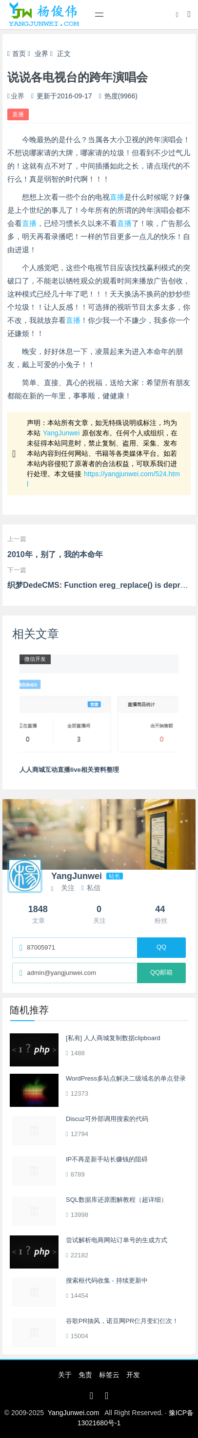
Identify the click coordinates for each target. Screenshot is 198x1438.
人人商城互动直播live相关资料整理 (69, 769)
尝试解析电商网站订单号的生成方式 (116, 1240)
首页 (16, 53)
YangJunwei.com (73, 1413)
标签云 (109, 1375)
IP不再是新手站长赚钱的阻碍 (107, 1159)
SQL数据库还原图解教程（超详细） (116, 1199)
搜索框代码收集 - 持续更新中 (107, 1280)
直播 (18, 114)
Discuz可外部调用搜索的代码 (107, 1118)
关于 (65, 1375)
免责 (85, 1375)
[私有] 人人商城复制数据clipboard (113, 1038)
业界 (41, 53)
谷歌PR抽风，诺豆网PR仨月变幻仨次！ (122, 1321)
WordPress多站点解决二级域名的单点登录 (126, 1078)
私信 (90, 888)
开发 (133, 1375)
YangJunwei (61, 433)
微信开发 (35, 659)
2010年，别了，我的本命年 (55, 554)
